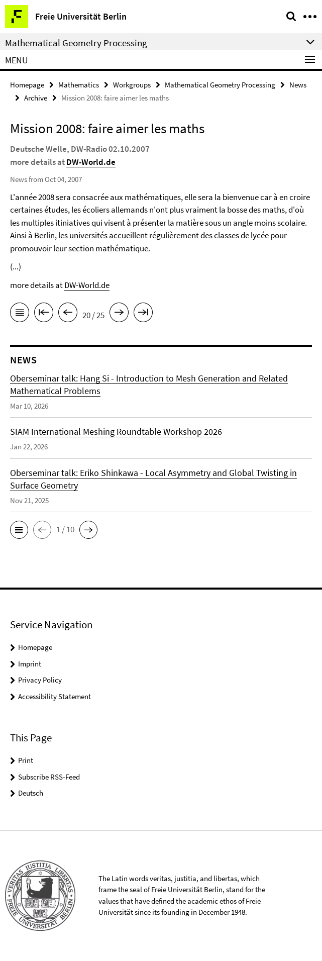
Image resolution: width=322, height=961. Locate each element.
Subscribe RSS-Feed (49, 777)
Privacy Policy (40, 680)
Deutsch (30, 793)
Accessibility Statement (54, 696)
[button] (19, 530)
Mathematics (78, 84)
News (297, 84)
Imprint (29, 663)
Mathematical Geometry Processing (220, 84)
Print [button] (25, 760)
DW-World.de (91, 161)
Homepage (27, 84)
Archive (35, 98)
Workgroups (132, 84)
